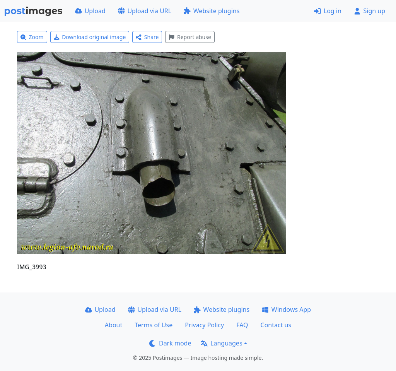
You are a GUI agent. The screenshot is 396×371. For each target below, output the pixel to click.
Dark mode (170, 343)
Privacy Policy (204, 325)
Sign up (369, 11)
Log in (327, 11)
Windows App (286, 309)
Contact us (276, 325)
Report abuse (190, 37)
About (113, 325)
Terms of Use (153, 325)
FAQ (242, 325)
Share (147, 37)
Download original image (90, 37)
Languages (221, 343)
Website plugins (211, 11)
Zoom (32, 37)
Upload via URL (144, 11)
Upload (90, 11)
